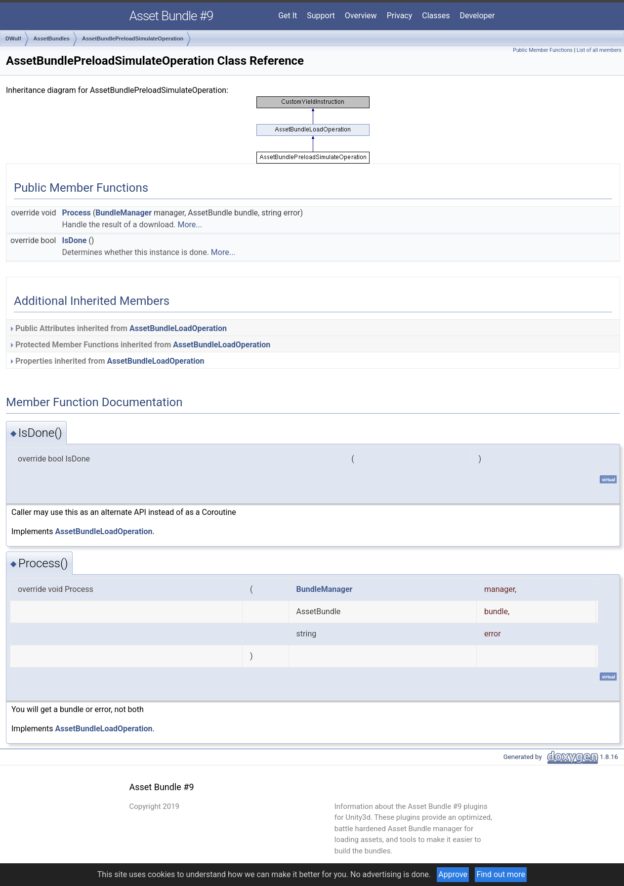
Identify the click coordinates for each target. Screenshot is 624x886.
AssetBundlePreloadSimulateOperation (132, 39)
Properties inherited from (106, 361)
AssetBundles (52, 39)
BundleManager (123, 212)
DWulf (13, 39)
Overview (361, 15)
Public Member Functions (543, 50)
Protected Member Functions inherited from (139, 344)
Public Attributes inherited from (118, 328)
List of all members (599, 50)
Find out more (500, 874)
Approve (452, 874)
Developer (477, 15)
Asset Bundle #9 (171, 15)
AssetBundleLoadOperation (178, 328)
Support (320, 15)
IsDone (74, 240)
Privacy (400, 15)
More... (189, 224)
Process (76, 212)
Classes (436, 15)
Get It (287, 15)
